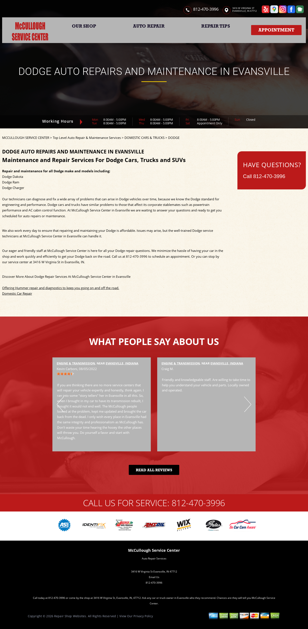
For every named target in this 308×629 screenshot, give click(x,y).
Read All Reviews (154, 470)
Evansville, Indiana (122, 363)
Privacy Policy (143, 616)
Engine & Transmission (76, 363)
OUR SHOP (84, 26)
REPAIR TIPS (215, 26)
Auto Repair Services (154, 558)
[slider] (65, 373)
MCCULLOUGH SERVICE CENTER (25, 137)
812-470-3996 (205, 9)
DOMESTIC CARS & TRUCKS (144, 137)
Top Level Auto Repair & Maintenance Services (87, 137)
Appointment (276, 30)
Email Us (154, 577)
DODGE (173, 137)
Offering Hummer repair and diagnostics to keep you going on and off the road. (60, 288)
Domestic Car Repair (17, 293)
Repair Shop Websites (70, 616)
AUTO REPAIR (148, 26)
